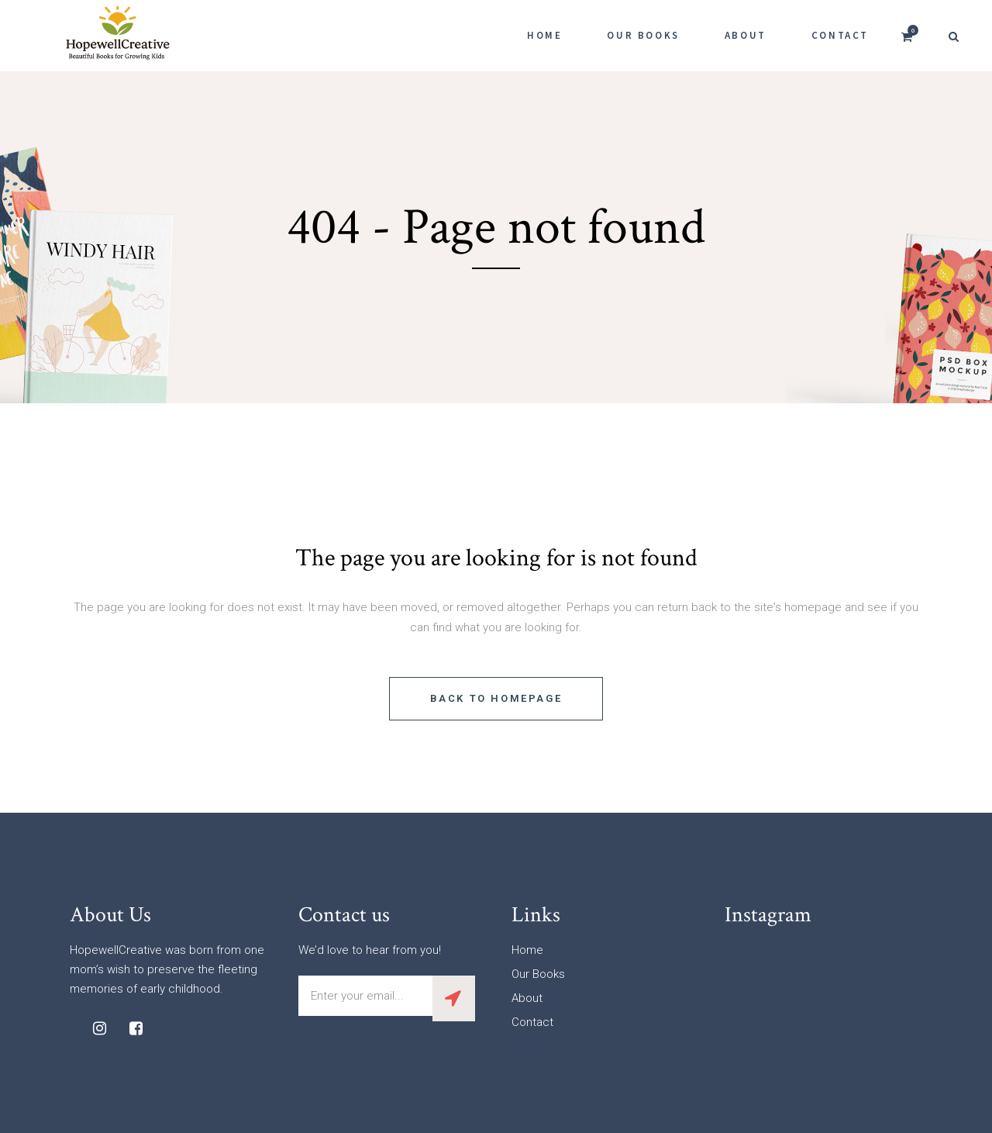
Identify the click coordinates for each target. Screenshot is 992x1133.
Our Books (538, 974)
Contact (532, 1022)
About (527, 998)
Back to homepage (496, 698)
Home (527, 950)
